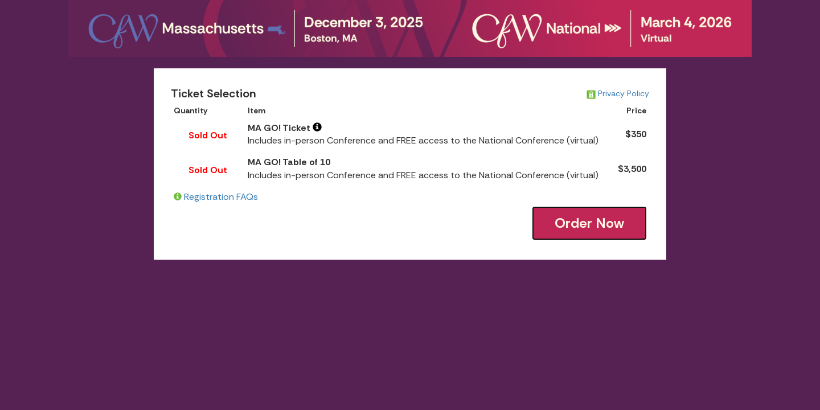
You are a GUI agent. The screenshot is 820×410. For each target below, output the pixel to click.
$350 (635, 134)
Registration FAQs (221, 197)
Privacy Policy (618, 93)
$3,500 (632, 169)
